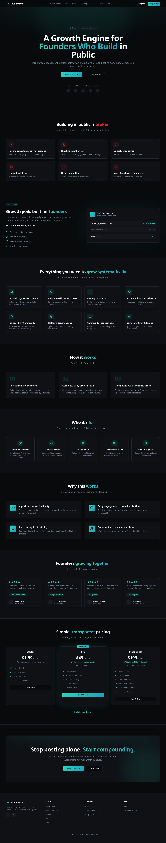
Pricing (84, 4)
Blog (92, 4)
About (101, 4)
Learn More (94, 768)
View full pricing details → (83, 712)
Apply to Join (154, 4)
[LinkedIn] (14, 815)
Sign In (142, 4)
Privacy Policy (129, 806)
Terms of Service (130, 810)
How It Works (55, 4)
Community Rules (91, 810)
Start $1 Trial (83, 695)
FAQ (109, 4)
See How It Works (94, 76)
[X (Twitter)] (8, 815)
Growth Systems (71, 4)
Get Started (30, 687)
